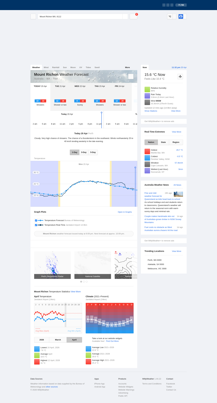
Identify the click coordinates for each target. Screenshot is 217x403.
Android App (99, 387)
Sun (65, 67)
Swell (97, 67)
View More (175, 111)
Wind (46, 67)
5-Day (93, 152)
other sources (52, 387)
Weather (36, 67)
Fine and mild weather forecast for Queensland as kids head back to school (164, 202)
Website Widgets (125, 387)
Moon (73, 67)
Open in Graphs (125, 212)
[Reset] (120, 16)
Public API (122, 396)
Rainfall (55, 67)
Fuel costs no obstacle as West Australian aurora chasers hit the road (164, 228)
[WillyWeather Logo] (44, 5)
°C (170, 16)
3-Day (83, 152)
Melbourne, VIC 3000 (157, 268)
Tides (88, 67)
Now (145, 67)
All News (177, 185)
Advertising (123, 393)
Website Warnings (126, 390)
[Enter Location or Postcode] (83, 16)
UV (80, 67)
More (127, 67)
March (58, 340)
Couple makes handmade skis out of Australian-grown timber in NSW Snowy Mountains (164, 219)
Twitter (169, 387)
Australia (39, 78)
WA (48, 78)
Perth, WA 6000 (155, 260)
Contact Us (171, 390)
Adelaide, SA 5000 (156, 264)
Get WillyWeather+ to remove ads (159, 121)
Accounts (122, 384)
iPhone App (99, 384)
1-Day (74, 152)
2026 (41, 340)
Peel (55, 78)
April (74, 340)
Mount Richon (61, 78)
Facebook (170, 384)
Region (176, 142)
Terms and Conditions (151, 384)
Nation (151, 142)
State (163, 142)
